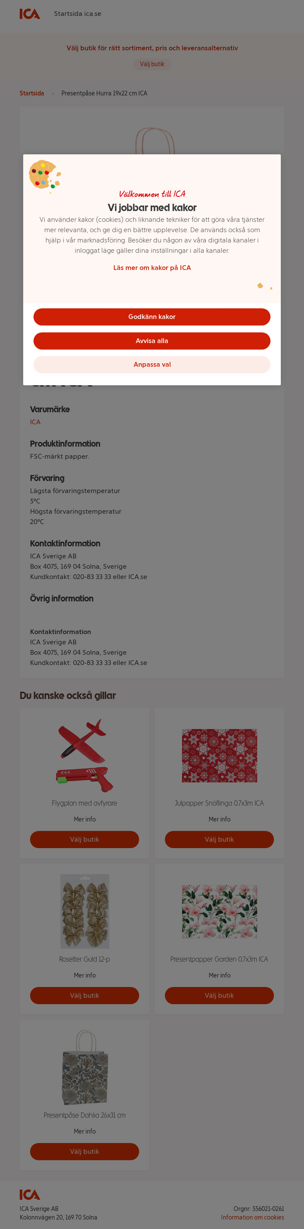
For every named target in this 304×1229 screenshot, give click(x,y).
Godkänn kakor (152, 317)
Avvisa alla (152, 341)
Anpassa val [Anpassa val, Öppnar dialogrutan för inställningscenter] (152, 365)
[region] (152, 270)
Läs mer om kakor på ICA (152, 268)
